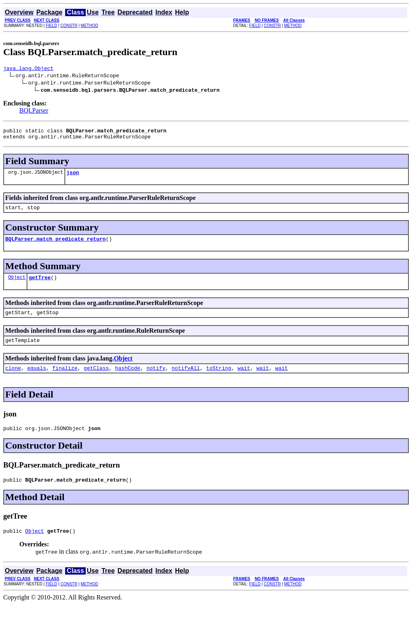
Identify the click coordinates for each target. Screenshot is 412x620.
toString (218, 379)
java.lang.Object (28, 69)
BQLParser (33, 111)
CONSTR (68, 25)
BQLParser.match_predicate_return (55, 245)
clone (13, 379)
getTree (40, 285)
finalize (64, 379)
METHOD (89, 25)
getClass (96, 379)
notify (155, 379)
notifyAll (186, 379)
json (72, 177)
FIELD (51, 25)
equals (36, 379)
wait (243, 379)
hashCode (127, 379)
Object (16, 285)
